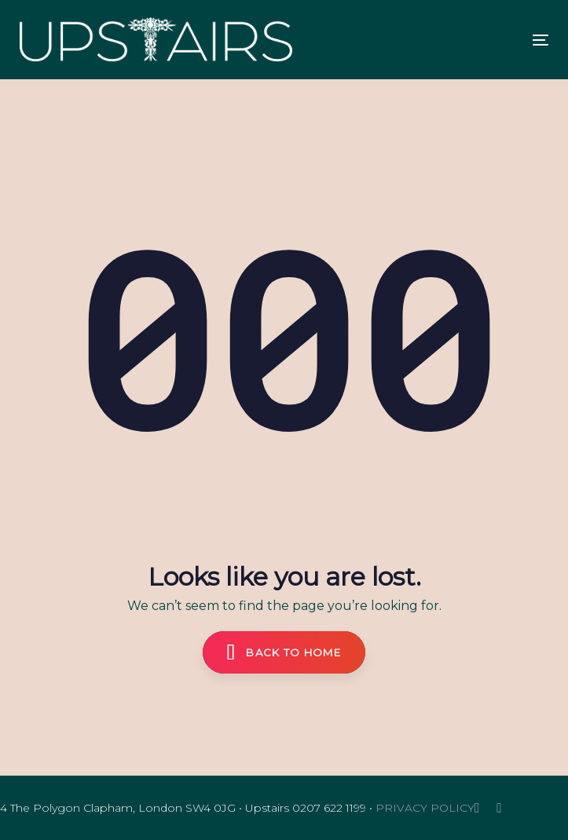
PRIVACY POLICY (425, 808)
